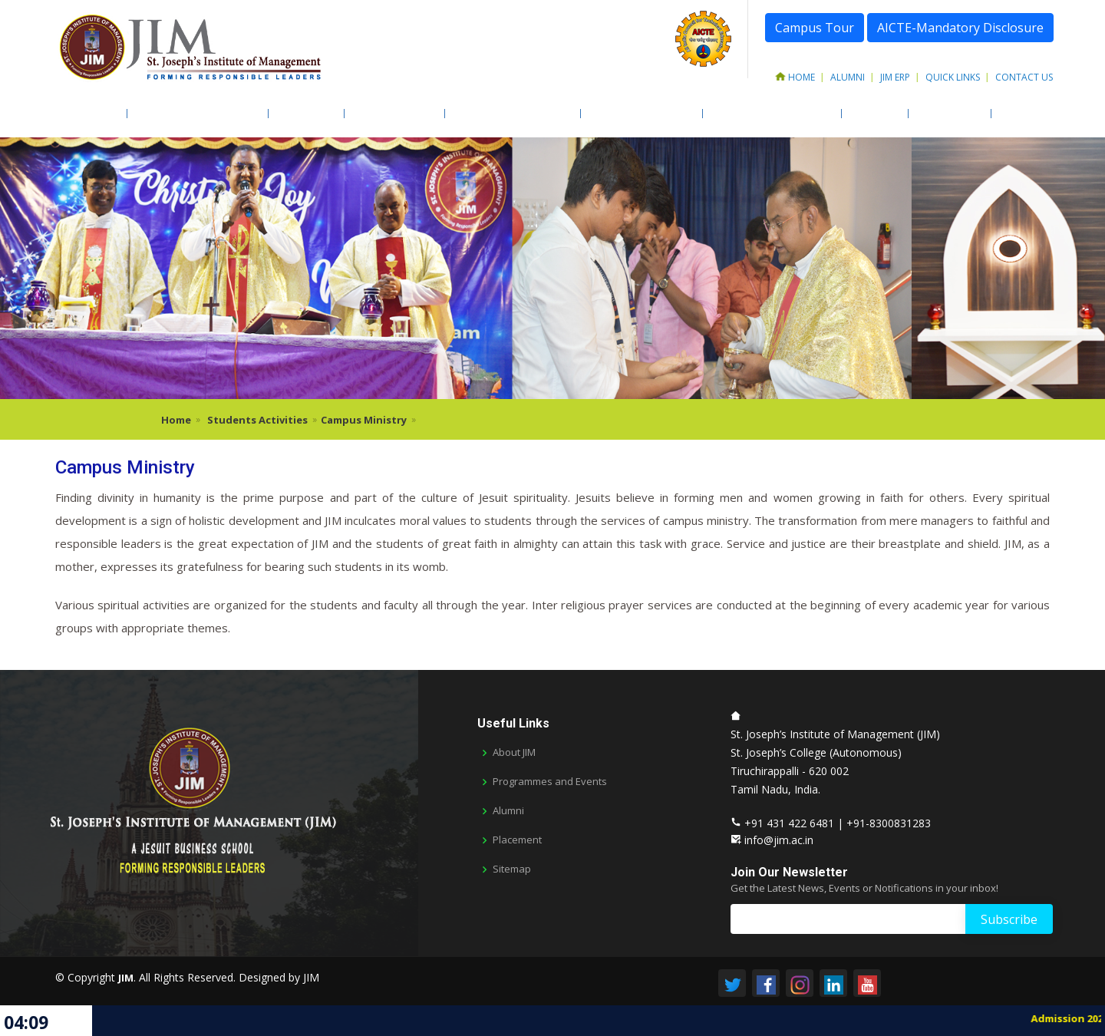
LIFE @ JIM (872, 113)
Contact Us (1024, 77)
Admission (303, 113)
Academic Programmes (195, 113)
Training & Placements (769, 113)
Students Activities (638, 113)
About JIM (89, 113)
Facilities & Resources (510, 113)
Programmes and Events (550, 782)
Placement (517, 840)
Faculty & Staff (391, 113)
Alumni (847, 77)
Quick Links (952, 77)
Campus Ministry (364, 420)
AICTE (1012, 113)
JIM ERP (895, 77)
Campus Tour (814, 27)
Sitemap (512, 869)
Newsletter (947, 113)
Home (795, 77)
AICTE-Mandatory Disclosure (960, 27)
